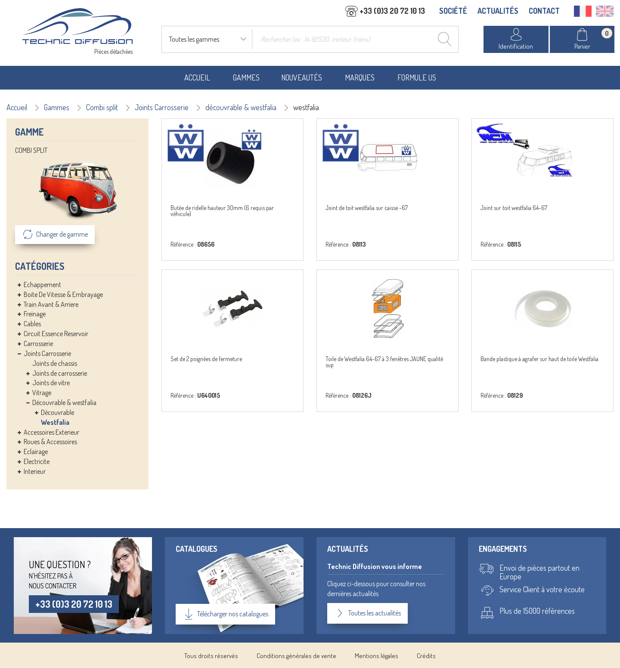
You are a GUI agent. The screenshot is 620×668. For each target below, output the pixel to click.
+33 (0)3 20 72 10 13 (75, 603)
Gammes (246, 76)
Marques (360, 76)
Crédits (426, 654)
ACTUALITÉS (497, 11)
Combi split (102, 106)
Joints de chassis (54, 362)
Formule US (416, 76)
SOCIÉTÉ (453, 11)
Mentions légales (376, 654)
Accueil (197, 76)
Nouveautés (301, 76)
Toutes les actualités (367, 612)
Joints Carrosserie (162, 106)
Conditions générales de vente (296, 654)
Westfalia (55, 421)
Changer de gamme (55, 234)
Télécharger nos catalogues (226, 613)
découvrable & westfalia (240, 106)
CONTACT (544, 11)
